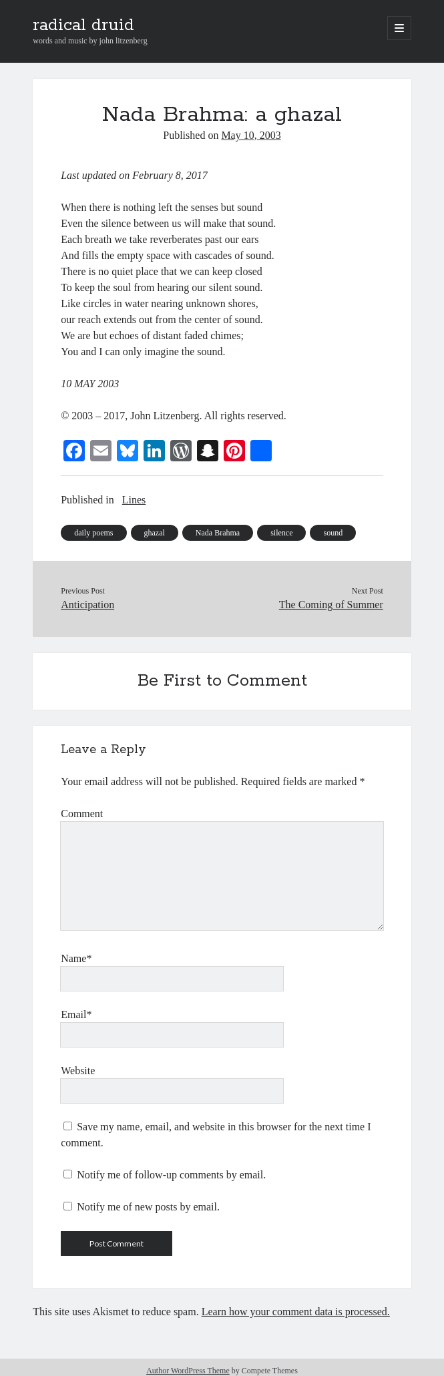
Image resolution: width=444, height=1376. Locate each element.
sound (333, 532)
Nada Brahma (218, 532)
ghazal (154, 532)
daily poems (93, 532)
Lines (134, 499)
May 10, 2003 (250, 135)
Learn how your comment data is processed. (296, 1311)
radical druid (83, 25)
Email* (76, 1014)
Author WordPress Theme (188, 1370)
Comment (82, 813)
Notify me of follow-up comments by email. (171, 1174)
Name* (76, 958)
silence (281, 532)
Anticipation (87, 604)
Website (78, 1070)
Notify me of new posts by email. (148, 1206)
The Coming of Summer (331, 604)
